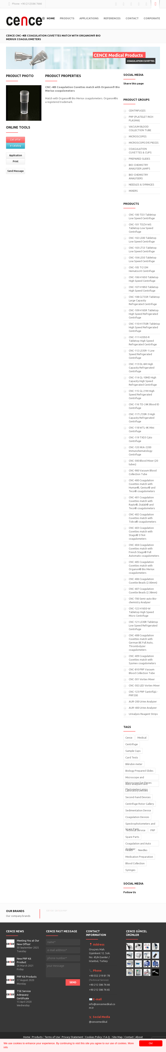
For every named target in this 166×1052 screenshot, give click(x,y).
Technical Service (135, 830)
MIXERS (133, 190)
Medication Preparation (139, 856)
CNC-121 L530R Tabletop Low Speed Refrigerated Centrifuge (143, 625)
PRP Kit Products (27, 976)
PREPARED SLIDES (139, 158)
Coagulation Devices (137, 817)
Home (26, 1037)
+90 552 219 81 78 (99, 977)
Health (129, 850)
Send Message (15, 171)
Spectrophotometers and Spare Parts (140, 824)
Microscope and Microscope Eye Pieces (138, 778)
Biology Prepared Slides (139, 770)
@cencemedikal (98, 1021)
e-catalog (15, 145)
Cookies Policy (93, 1037)
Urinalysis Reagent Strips (143, 713)
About (139, 1037)
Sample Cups (133, 750)
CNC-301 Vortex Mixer (142, 679)
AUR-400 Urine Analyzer (143, 707)
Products (37, 1037)
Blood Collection (135, 863)
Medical (141, 737)
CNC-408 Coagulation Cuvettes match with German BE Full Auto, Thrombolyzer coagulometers (141, 642)
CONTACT (132, 18)
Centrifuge (131, 744)
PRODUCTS (67, 18)
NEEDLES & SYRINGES (141, 184)
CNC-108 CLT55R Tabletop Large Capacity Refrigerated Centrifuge (144, 300)
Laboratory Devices (136, 790)
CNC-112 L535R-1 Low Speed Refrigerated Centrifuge (141, 354)
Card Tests (131, 757)
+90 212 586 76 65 (99, 989)
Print (15, 161)
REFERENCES (112, 18)
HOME (51, 18)
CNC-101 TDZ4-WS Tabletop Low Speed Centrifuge (141, 228)
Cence (128, 737)
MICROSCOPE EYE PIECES (144, 142)
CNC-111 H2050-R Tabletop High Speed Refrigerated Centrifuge (143, 341)
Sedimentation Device (138, 810)
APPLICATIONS (89, 18)
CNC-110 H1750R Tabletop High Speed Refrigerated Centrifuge (144, 327)
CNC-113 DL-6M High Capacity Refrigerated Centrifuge (141, 368)
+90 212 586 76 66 (99, 984)
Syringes (130, 870)
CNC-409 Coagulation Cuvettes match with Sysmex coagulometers (142, 660)
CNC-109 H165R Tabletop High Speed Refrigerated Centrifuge (144, 314)
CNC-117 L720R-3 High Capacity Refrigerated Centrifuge (142, 418)
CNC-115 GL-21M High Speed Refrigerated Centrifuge (141, 394)
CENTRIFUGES (137, 110)
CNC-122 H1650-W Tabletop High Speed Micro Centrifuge (141, 612)
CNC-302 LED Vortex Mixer (144, 685)
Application (15, 155)
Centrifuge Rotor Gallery (139, 803)
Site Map (117, 1037)
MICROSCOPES (138, 136)
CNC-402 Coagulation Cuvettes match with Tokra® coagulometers (142, 518)
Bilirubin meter (133, 764)
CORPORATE (152, 18)
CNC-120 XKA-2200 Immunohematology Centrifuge (140, 451)
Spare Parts (132, 836)
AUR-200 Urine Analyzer (143, 701)
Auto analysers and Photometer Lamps (136, 784)
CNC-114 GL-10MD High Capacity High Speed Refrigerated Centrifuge (143, 381)
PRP (152, 830)
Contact (129, 1037)
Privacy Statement (72, 1037)
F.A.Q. (107, 1037)
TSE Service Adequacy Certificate (24, 995)
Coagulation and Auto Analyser (138, 844)
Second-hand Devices (138, 797)
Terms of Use (52, 1037)
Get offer (15, 139)
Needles (142, 850)
